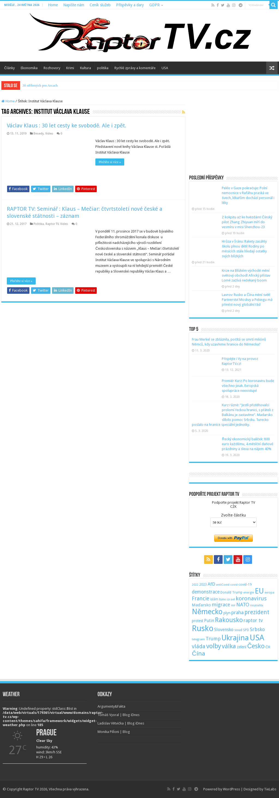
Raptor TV (52, 224)
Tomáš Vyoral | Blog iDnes (119, 715)
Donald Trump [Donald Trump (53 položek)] (231, 592)
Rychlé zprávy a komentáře (135, 68)
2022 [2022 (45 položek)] (195, 584)
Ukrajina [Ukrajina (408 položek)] (235, 638)
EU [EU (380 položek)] (259, 591)
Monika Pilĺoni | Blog (114, 732)
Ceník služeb (100, 5)
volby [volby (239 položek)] (213, 646)
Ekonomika (29, 68)
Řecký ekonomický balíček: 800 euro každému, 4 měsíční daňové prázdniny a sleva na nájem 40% (247, 444)
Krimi (70, 68)
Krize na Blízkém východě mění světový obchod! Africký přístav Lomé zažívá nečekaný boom (246, 275)
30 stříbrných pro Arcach (40, 85)
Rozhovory (52, 68)
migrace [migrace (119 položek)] (221, 604)
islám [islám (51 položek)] (214, 599)
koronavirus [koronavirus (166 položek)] (251, 598)
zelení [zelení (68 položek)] (241, 647)
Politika (39, 224)
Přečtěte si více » (110, 162)
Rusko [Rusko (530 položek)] (202, 628)
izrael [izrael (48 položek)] (231, 599)
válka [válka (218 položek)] (229, 646)
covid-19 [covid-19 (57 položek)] (245, 584)
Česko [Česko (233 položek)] (256, 646)
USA (165, 68)
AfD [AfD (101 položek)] (211, 584)
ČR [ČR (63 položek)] (267, 647)
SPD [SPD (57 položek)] (246, 630)
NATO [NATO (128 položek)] (242, 604)
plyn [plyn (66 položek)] (227, 613)
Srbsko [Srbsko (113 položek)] (257, 629)
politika (102, 68)
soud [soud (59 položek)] (238, 630)
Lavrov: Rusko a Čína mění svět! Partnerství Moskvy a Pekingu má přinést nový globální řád (247, 300)
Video (49, 133)
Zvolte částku (233, 515)
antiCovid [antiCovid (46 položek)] (222, 584)
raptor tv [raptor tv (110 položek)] (253, 620)
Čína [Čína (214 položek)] (198, 653)
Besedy (39, 133)
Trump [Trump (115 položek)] (213, 638)
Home (53, 5)
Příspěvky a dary (130, 5)
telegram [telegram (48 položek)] (198, 639)
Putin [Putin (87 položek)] (209, 620)
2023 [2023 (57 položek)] (203, 584)
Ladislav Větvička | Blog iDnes (121, 723)
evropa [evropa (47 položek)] (269, 592)
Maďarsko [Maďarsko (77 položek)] (201, 605)
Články (9, 68)
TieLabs (270, 789)
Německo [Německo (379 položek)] (207, 611)
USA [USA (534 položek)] (257, 637)
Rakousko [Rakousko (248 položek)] (229, 620)
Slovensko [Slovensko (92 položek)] (223, 629)
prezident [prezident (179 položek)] (256, 612)
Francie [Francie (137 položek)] (200, 598)
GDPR (154, 5)
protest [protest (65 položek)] (197, 621)
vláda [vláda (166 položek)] (198, 646)
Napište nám (73, 5)
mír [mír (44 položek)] (233, 605)
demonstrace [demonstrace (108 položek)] (206, 592)
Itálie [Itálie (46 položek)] (222, 599)
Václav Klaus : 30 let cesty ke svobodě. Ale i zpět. (66, 125)
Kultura (85, 68)
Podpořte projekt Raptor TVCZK (233, 504)
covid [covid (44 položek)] (234, 584)
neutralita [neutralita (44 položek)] (256, 605)
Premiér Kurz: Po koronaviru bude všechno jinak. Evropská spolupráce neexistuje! (248, 386)
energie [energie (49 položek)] (248, 592)
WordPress (231, 789)
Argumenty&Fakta (111, 706)
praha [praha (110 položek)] (237, 612)
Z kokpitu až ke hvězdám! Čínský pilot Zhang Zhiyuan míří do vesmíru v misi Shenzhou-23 (247, 222)
